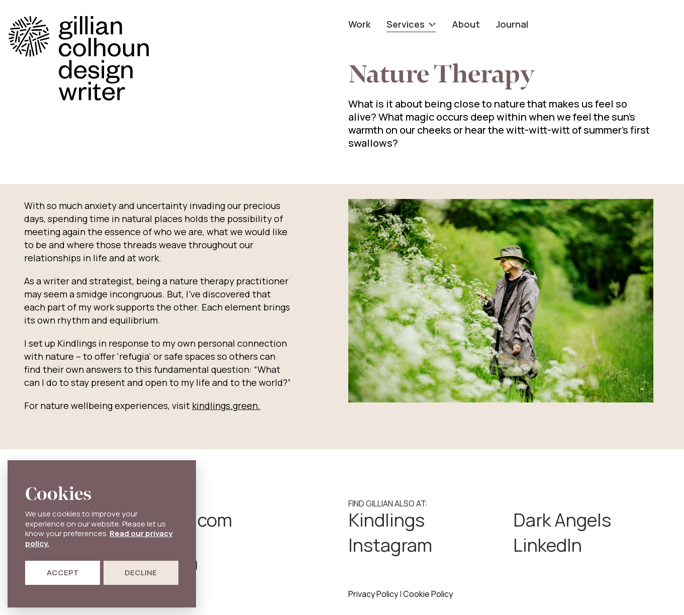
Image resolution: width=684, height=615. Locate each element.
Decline (141, 572)
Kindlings (386, 520)
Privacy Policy (373, 593)
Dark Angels (562, 520)
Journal (512, 24)
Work (359, 24)
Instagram (390, 545)
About (466, 24)
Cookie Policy (428, 593)
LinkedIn (547, 545)
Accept (63, 572)
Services (411, 24)
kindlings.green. (226, 405)
